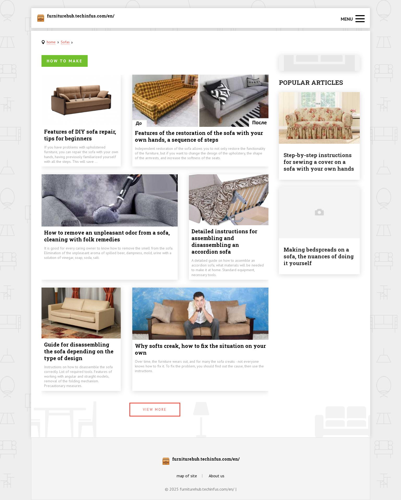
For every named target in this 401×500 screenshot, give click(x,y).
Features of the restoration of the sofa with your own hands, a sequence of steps (199, 136)
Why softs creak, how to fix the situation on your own (200, 349)
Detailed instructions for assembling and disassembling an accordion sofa (224, 241)
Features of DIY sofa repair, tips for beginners (80, 135)
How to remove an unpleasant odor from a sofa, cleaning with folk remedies (107, 236)
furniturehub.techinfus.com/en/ (80, 16)
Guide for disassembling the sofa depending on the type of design (78, 351)
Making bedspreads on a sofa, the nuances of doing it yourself (319, 256)
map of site (187, 475)
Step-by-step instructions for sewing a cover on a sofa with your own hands (319, 162)
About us (216, 475)
